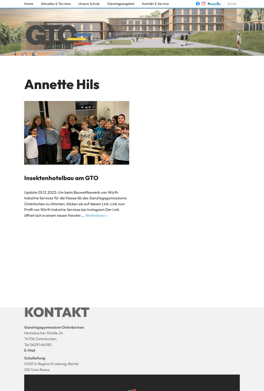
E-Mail (29, 350)
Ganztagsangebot (120, 4)
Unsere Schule (89, 4)
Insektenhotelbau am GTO (61, 178)
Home (28, 4)
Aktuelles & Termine (56, 4)
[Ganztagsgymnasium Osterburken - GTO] (58, 36)
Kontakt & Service (155, 4)
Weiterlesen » (96, 215)
